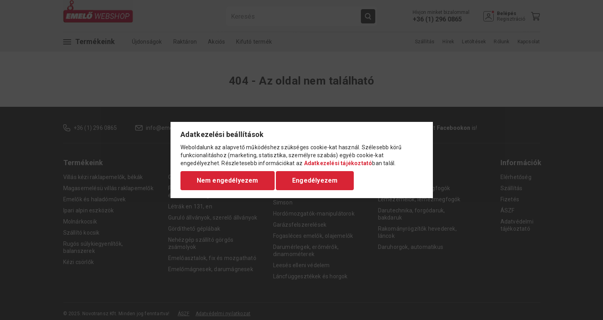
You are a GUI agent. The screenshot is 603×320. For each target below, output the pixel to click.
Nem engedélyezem (227, 180)
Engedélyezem (314, 180)
